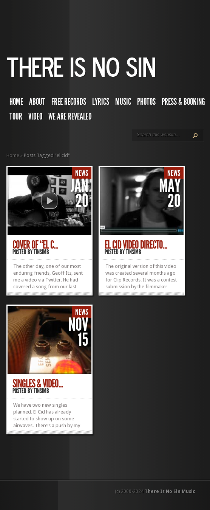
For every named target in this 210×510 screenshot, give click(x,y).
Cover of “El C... (35, 245)
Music (123, 101)
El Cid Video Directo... (136, 245)
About (37, 101)
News (81, 173)
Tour (15, 116)
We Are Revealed (70, 116)
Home (16, 101)
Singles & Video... (37, 383)
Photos (146, 101)
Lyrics (100, 101)
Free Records (68, 101)
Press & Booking (183, 101)
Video (35, 116)
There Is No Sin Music (170, 491)
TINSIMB (41, 252)
